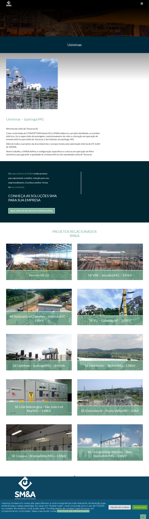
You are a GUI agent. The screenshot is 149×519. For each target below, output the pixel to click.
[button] (120, 507)
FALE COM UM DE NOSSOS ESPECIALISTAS (102, 136)
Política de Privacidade (73, 511)
